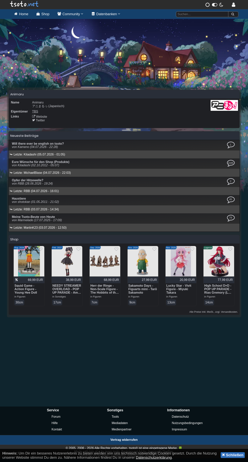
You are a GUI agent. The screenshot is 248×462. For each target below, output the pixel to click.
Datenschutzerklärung (154, 457)
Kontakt (57, 433)
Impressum (179, 433)
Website (39, 120)
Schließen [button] (232, 455)
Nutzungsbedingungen (187, 426)
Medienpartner (122, 433)
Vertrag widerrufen (124, 443)
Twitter (38, 123)
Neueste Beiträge (24, 139)
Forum (56, 420)
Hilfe (55, 426)
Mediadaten (120, 426)
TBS (35, 115)
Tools (115, 420)
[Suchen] (232, 14)
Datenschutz (180, 420)
